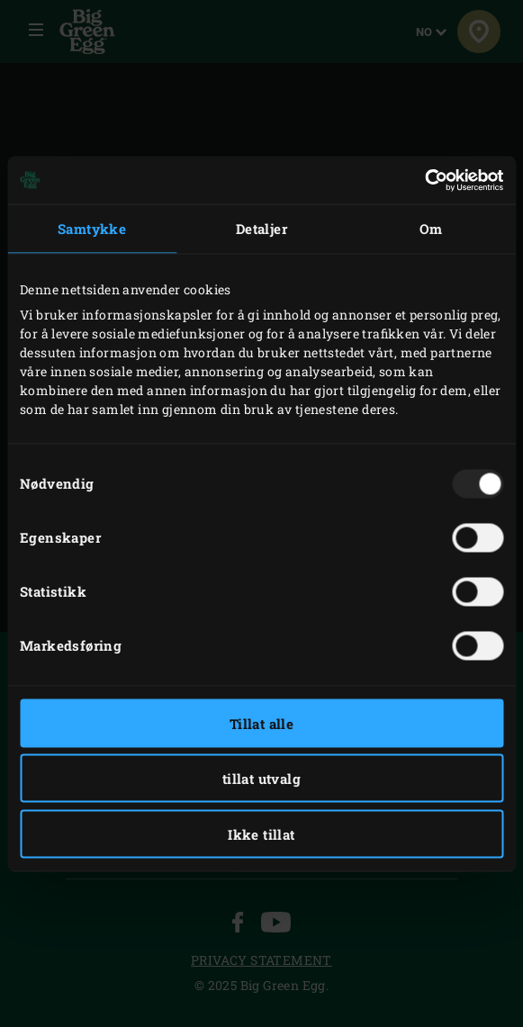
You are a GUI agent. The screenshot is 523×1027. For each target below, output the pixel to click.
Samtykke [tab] (92, 229)
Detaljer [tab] (261, 229)
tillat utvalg (261, 779)
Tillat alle (261, 723)
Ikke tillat (261, 833)
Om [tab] (431, 229)
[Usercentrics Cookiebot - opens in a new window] (424, 180)
